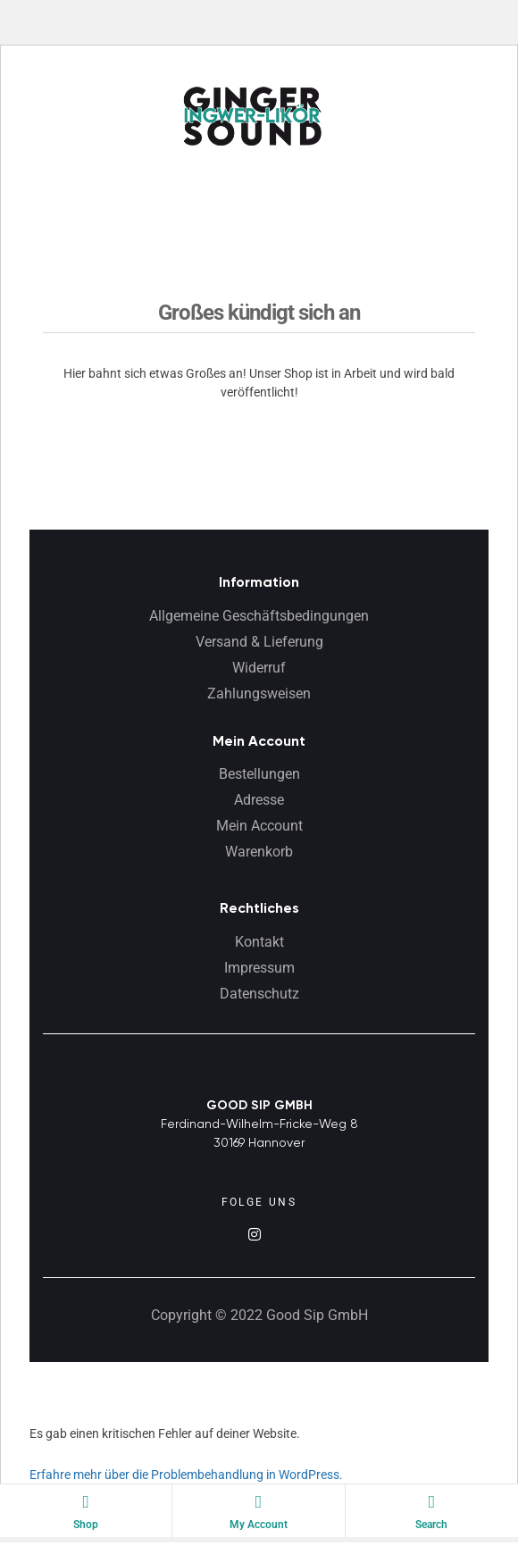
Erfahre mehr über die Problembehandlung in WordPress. (186, 1474)
